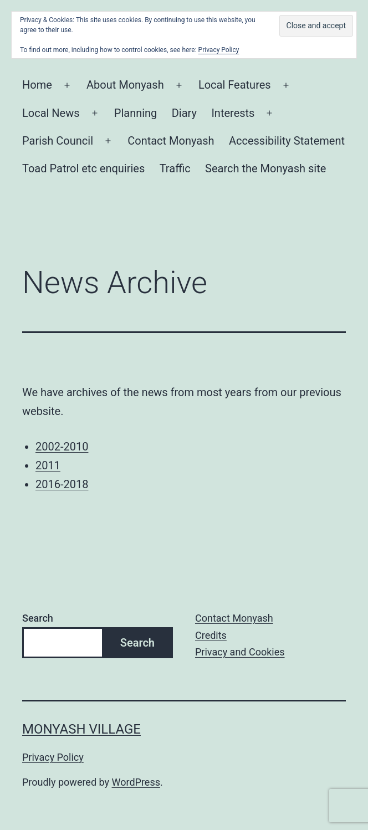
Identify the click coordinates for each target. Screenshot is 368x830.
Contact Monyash (170, 140)
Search (37, 618)
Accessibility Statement (287, 140)
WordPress (136, 782)
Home (37, 84)
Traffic (175, 168)
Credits (211, 635)
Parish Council (57, 140)
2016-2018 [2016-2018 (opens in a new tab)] (61, 484)
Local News (51, 113)
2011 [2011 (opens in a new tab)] (47, 465)
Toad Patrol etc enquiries (83, 168)
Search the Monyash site (265, 168)
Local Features (234, 84)
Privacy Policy (53, 757)
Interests (232, 113)
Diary (184, 113)
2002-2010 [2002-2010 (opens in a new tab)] (61, 446)
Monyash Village (81, 729)
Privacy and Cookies (240, 652)
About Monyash (125, 84)
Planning (135, 113)
